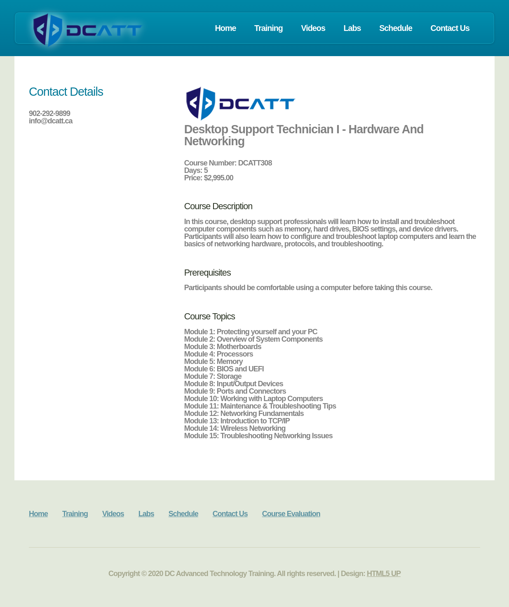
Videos (313, 28)
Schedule (395, 28)
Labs (352, 28)
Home (225, 28)
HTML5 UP (384, 573)
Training (268, 28)
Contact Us (450, 28)
